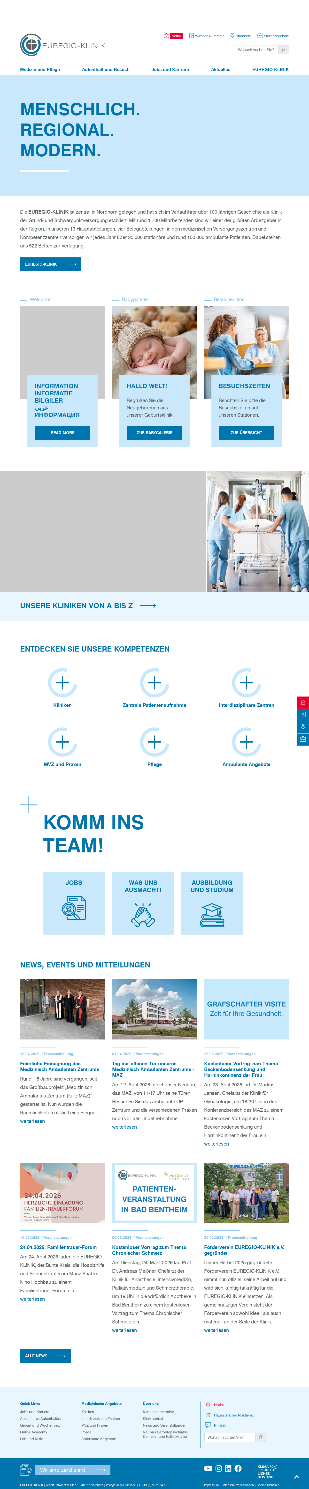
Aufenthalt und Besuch (106, 43)
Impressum (211, 1456)
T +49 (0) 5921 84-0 (152, 1456)
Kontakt (215, 1397)
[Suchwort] (257, 23)
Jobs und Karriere (170, 43)
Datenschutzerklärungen (238, 1456)
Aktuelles (220, 43)
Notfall (214, 1376)
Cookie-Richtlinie (268, 1456)
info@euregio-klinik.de (121, 1456)
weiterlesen (32, 1093)
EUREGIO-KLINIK (270, 43)
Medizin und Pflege (40, 43)
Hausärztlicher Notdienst (229, 1386)
